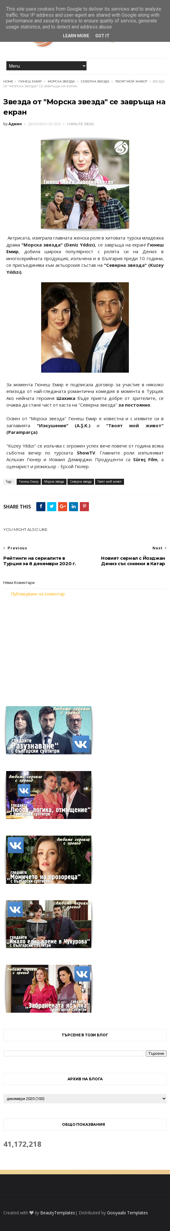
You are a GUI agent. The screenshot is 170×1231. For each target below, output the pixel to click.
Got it (102, 35)
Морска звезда (61, 81)
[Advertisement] (85, 647)
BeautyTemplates (57, 1213)
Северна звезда (95, 81)
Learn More (76, 35)
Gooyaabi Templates (127, 1213)
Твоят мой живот (131, 81)
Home (8, 81)
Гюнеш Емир (30, 81)
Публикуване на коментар (38, 594)
